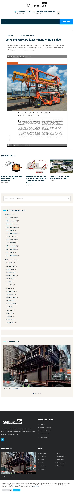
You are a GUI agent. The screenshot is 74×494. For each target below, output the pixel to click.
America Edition (61, 456)
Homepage (43, 453)
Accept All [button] (16, 490)
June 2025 (9, 285)
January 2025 (10, 294)
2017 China (9, 252)
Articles (42, 463)
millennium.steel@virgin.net (45, 11)
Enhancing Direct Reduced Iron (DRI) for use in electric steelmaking (11, 178)
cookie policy (35, 486)
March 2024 (9, 319)
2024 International (11, 218)
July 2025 (9, 282)
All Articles (8, 214)
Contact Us (43, 469)
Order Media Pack (45, 437)
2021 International (28, 35)
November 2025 (10, 275)
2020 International (11, 240)
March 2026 (9, 263)
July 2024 (9, 307)
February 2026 (10, 266)
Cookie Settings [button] (7, 490)
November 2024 (10, 297)
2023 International (11, 221)
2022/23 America (11, 224)
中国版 (42, 459)
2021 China (9, 230)
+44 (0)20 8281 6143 (23, 11)
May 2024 (9, 313)
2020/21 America (11, 236)
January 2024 (10, 322)
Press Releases (61, 463)
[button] (33, 393)
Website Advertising (45, 427)
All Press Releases (10, 260)
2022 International (11, 227)
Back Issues (60, 466)
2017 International (11, 255)
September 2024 (11, 304)
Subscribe (42, 466)
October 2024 (10, 300)
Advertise (42, 424)
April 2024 (9, 316)
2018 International (11, 249)
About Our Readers (45, 431)
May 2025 (9, 288)
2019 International (11, 246)
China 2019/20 (10, 243)
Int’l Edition (43, 456)
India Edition (60, 459)
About (58, 453)
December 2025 (10, 272)
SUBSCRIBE (66, 21)
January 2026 (10, 269)
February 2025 (10, 291)
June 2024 (9, 310)
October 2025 (10, 278)
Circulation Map (44, 434)
